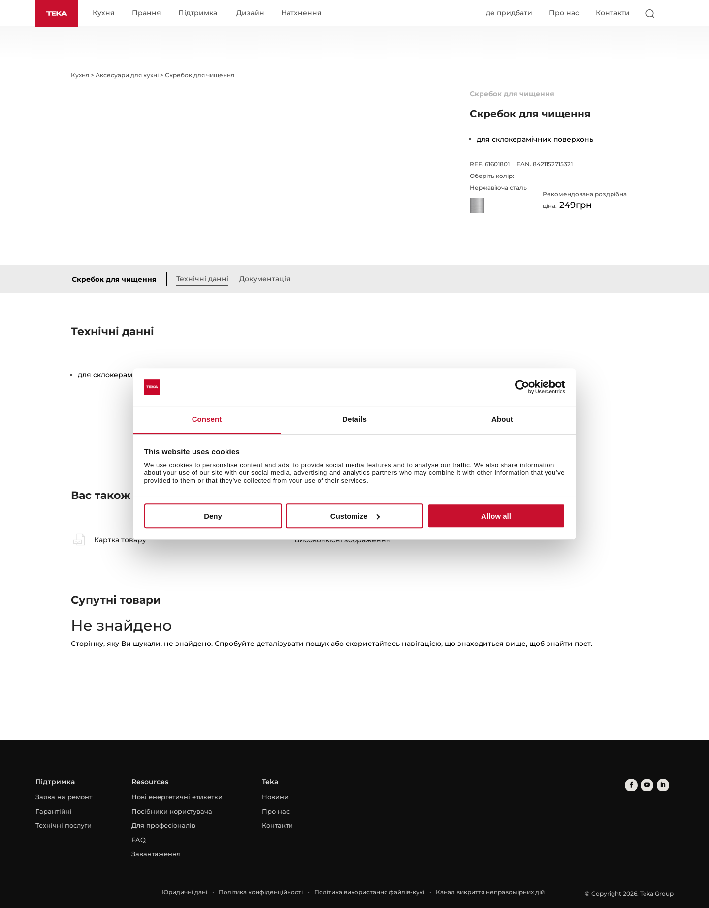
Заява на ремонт (63, 797)
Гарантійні (53, 812)
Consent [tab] (207, 419)
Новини (275, 797)
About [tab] (502, 419)
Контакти (613, 13)
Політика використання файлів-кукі (369, 892)
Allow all (496, 516)
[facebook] (630, 785)
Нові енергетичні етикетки (177, 797)
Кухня (106, 14)
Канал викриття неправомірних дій (490, 892)
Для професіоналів (163, 826)
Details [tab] (354, 419)
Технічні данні (204, 278)
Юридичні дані (184, 892)
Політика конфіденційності (261, 892)
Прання (148, 14)
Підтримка (199, 14)
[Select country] (669, 13)
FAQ (138, 840)
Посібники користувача (171, 812)
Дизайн (252, 14)
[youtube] (645, 785)
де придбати (509, 13)
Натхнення (303, 14)
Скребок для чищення (116, 279)
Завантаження (156, 854)
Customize (355, 516)
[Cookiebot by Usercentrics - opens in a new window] (522, 387)
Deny (213, 516)
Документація (266, 278)
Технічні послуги (63, 826)
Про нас (564, 13)
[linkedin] (660, 785)
